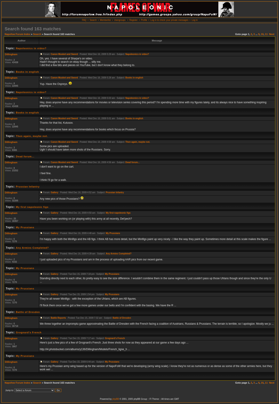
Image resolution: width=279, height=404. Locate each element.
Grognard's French (29, 332)
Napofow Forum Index (17, 34)
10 (262, 34)
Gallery (54, 192)
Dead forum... (25, 156)
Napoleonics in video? (31, 48)
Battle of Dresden (28, 312)
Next (271, 34)
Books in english (27, 71)
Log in (195, 20)
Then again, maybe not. (32, 136)
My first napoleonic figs (32, 207)
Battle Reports (58, 318)
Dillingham (11, 54)
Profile (144, 20)
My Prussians (25, 227)
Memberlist (105, 20)
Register (133, 20)
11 (266, 34)
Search (93, 20)
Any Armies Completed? (32, 247)
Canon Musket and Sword (64, 54)
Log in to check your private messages (169, 20)
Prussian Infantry (28, 186)
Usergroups (120, 20)
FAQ (84, 20)
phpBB (115, 399)
